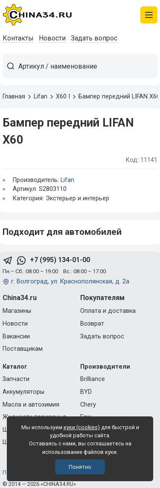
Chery (88, 404)
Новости (52, 38)
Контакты (18, 38)
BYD (86, 392)
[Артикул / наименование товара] (87, 66)
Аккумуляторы (23, 392)
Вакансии (16, 336)
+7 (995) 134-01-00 (60, 260)
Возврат (92, 323)
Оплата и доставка (108, 311)
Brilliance (92, 379)
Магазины (17, 311)
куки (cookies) (82, 427)
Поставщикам (23, 348)
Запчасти (16, 379)
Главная (14, 96)
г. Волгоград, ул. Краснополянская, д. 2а (70, 281)
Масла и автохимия (31, 404)
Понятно (80, 467)
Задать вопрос (94, 38)
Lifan (67, 180)
